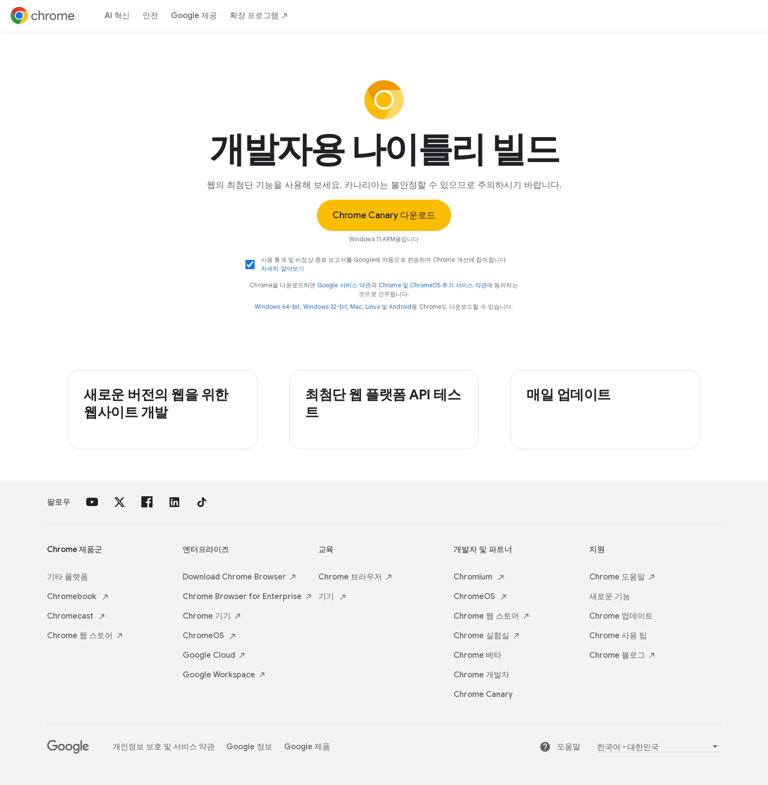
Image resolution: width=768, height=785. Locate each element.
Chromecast (76, 616)
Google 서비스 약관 (344, 285)
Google (214, 655)
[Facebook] (147, 502)
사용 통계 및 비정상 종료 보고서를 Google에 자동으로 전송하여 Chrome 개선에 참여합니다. (384, 264)
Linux (372, 306)
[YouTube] (92, 502)
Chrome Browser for (247, 596)
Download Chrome (240, 577)
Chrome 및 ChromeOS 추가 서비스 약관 (433, 285)
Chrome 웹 (85, 636)
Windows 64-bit (277, 306)
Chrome (212, 616)
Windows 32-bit (325, 306)
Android (400, 306)
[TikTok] (202, 502)
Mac (356, 306)
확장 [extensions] (259, 15)
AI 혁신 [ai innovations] (117, 16)
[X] (119, 502)
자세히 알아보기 (282, 268)
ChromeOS (210, 636)
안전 (150, 16)
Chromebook (78, 596)
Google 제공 (194, 16)
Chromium (479, 577)
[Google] (68, 751)
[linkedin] (174, 502)
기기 (332, 596)
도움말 (559, 747)
